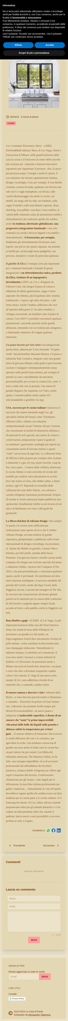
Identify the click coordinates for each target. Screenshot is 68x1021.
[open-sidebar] (4, 5)
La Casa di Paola (24, 5)
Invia (34, 940)
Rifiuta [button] (18, 1006)
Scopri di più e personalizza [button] (34, 1014)
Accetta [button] (49, 1006)
